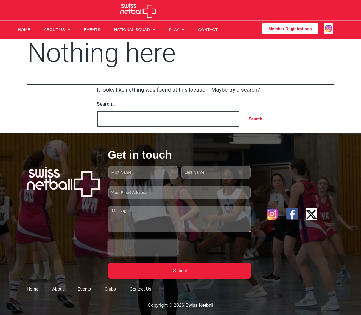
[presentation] (143, 248)
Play (176, 30)
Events (92, 29)
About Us (57, 30)
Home (24, 29)
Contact (208, 29)
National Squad (134, 30)
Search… (106, 104)
